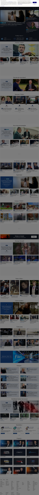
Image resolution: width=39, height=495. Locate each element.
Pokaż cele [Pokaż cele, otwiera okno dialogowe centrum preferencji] (35, 4)
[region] (19, 3)
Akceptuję (35, 2)
